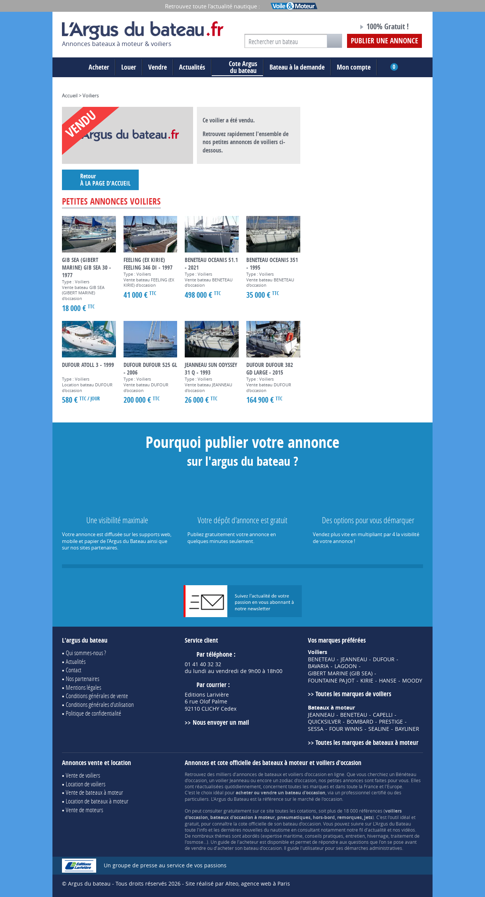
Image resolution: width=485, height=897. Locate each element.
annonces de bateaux (259, 774)
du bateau (237, 67)
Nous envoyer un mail (221, 722)
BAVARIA (318, 666)
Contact (73, 669)
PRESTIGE (391, 721)
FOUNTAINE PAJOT (331, 680)
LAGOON (345, 666)
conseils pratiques (324, 836)
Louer (128, 67)
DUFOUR (384, 659)
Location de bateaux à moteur (97, 801)
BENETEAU (321, 659)
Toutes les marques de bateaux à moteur (366, 742)
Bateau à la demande (297, 67)
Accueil (70, 95)
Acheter (99, 67)
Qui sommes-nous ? (86, 652)
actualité (377, 830)
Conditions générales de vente (97, 695)
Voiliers (90, 95)
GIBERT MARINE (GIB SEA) (340, 673)
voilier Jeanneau (232, 780)
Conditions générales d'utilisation (100, 704)
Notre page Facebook (338, 28)
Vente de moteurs (84, 809)
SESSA (315, 729)
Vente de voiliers (83, 775)
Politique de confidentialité (93, 713)
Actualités (192, 67)
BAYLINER (407, 729)
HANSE (387, 680)
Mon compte (354, 67)
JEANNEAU (354, 659)
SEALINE (378, 729)
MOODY (412, 680)
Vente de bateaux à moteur (94, 792)
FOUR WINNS (346, 729)
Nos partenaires (82, 678)
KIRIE (366, 680)
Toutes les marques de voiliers (353, 693)
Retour (100, 179)
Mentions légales (83, 687)
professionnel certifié (363, 792)
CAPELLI (383, 714)
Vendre (157, 67)
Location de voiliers (85, 784)
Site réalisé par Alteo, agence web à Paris (237, 883)
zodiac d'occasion (297, 780)
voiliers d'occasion (307, 774)
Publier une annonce (384, 41)
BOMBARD (360, 721)
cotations (306, 811)
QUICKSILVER (324, 721)
